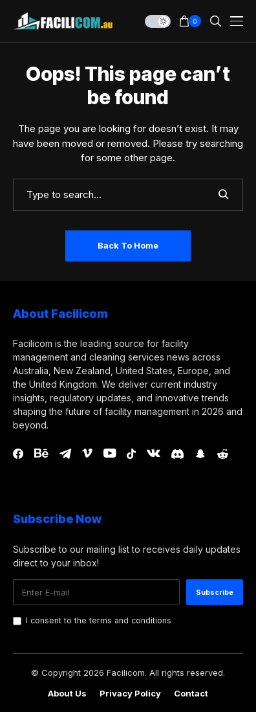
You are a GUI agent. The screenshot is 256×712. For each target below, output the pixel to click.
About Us (67, 693)
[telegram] (65, 454)
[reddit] (222, 454)
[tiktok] (131, 454)
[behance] (41, 453)
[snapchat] (200, 454)
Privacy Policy (130, 693)
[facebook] (18, 454)
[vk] (153, 454)
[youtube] (109, 453)
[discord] (177, 454)
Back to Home (128, 245)
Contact (191, 693)
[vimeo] (87, 453)
